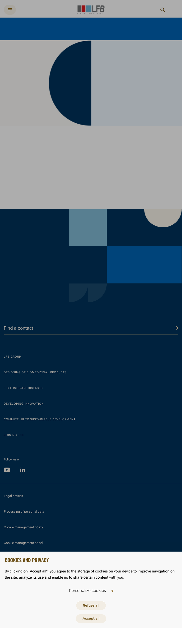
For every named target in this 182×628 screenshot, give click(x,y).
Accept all (90, 618)
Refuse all (91, 605)
